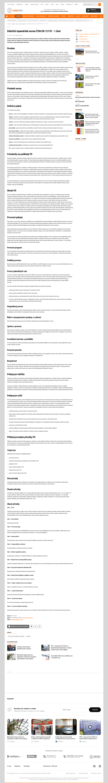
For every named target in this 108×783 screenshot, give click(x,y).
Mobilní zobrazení (70, 773)
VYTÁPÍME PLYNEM (84, 41)
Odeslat (95, 710)
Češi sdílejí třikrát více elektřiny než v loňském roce (62, 657)
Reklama (17, 766)
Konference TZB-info (50, 766)
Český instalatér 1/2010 (17, 619)
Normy (52, 4)
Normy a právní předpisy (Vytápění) (16, 636)
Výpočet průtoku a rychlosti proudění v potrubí (92, 77)
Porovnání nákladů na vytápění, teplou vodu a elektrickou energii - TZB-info (93, 69)
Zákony (47, 4)
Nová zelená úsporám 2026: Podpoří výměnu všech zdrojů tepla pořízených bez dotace (92, 131)
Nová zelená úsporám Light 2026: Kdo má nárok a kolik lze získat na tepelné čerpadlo (92, 115)
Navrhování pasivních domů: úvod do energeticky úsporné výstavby (88, 97)
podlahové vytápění (52, 20)
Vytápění (13, 23)
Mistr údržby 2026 (79, 101)
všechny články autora (27, 617)
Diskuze (26, 4)
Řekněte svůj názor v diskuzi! (19, 626)
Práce (42, 4)
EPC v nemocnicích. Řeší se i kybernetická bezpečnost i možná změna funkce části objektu (61, 648)
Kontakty (27, 766)
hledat (39, 626)
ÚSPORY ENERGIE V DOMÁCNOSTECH (89, 34)
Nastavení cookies (96, 773)
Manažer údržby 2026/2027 (82, 105)
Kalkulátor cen (69, 4)
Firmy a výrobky (10, 4)
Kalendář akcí (19, 4)
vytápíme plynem (22, 20)
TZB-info (9, 23)
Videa (57, 4)
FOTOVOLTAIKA (83, 39)
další (90, 20)
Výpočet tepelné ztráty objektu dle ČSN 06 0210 (92, 84)
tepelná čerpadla (12, 20)
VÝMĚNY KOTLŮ (83, 36)
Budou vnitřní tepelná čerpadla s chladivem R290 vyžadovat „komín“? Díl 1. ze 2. (92, 123)
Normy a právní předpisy (21, 23)
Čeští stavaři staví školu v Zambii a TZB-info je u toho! (92, 51)
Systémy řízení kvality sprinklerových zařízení (24, 648)
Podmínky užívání (83, 773)
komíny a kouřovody (32, 20)
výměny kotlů (43, 20)
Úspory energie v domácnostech (66, 20)
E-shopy (62, 4)
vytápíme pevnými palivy (81, 20)
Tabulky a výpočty (34, 4)
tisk (31, 626)
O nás (9, 766)
